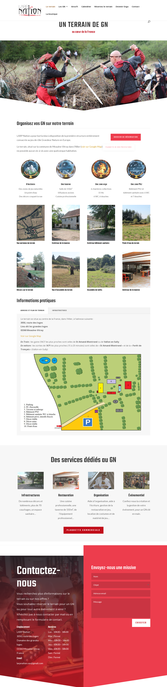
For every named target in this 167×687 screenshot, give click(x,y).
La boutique (51, 14)
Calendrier (86, 7)
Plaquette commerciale (83, 530)
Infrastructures (59, 310)
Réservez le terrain (103, 7)
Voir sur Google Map (31, 336)
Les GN (62, 7)
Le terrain (50, 7)
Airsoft (74, 7)
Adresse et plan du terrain (32, 310)
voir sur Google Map (91, 146)
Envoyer (141, 630)
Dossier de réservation (126, 137)
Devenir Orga (122, 7)
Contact (135, 7)
